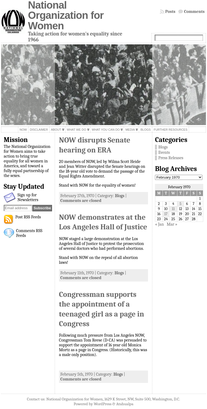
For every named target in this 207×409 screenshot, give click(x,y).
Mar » (172, 224)
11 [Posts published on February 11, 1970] (173, 209)
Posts (170, 11)
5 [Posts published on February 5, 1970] (180, 203)
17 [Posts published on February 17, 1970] (165, 214)
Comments (194, 11)
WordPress (103, 403)
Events (164, 152)
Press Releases (170, 157)
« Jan (159, 224)
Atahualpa (124, 403)
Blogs (119, 195)
